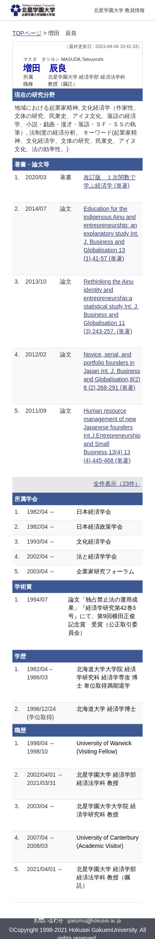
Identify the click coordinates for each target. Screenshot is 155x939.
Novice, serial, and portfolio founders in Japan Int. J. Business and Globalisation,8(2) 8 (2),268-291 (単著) (111, 371)
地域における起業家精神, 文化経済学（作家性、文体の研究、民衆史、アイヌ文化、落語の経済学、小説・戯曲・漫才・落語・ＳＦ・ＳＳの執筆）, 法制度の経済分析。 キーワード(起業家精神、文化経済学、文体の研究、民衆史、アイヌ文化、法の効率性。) (76, 128)
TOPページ (27, 33)
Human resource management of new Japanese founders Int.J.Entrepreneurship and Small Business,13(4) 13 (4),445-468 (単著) (112, 435)
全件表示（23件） (117, 483)
